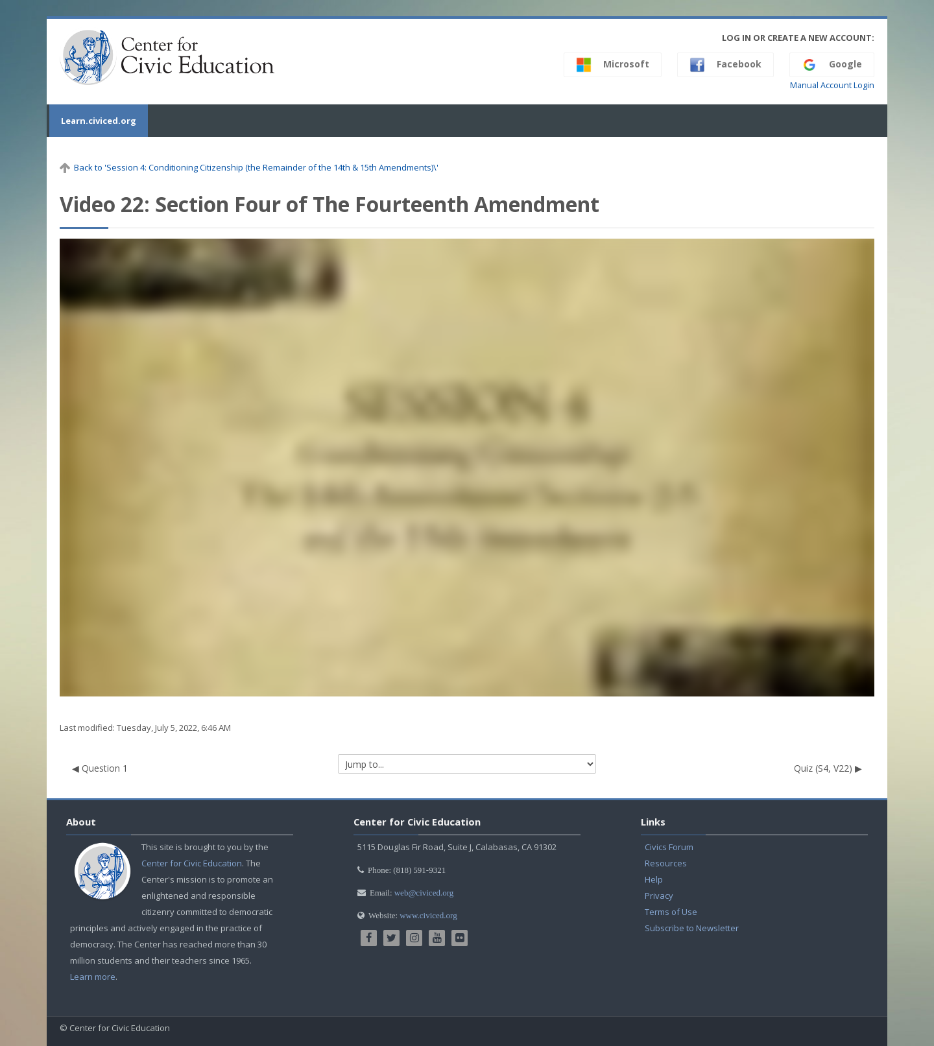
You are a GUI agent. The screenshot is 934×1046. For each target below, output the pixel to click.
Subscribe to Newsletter (692, 928)
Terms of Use (671, 912)
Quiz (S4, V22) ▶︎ (828, 768)
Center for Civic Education (191, 863)
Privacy (659, 895)
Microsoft (612, 65)
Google (832, 65)
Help (654, 879)
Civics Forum (669, 847)
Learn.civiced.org (97, 120)
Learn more (92, 976)
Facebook (725, 65)
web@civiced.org (424, 892)
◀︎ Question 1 (100, 768)
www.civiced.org (428, 915)
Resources (666, 863)
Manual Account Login (832, 85)
